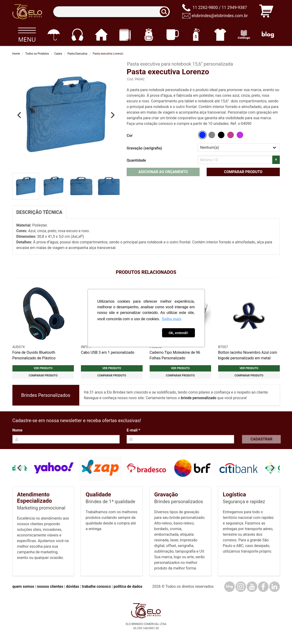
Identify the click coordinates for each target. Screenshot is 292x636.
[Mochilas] (149, 34)
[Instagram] (240, 586)
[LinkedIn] (274, 586)
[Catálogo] (244, 34)
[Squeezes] (196, 34)
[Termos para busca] (111, 11)
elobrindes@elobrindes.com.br (220, 15)
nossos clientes (50, 586)
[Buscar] (165, 11)
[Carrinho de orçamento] (266, 12)
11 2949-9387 (234, 7)
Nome (17, 430)
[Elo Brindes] (27, 11)
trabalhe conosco (96, 586)
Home (16, 53)
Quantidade (136, 160)
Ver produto (43, 368)
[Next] (112, 115)
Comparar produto (243, 172)
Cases (58, 53)
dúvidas (72, 586)
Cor (130, 135)
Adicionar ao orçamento (163, 172)
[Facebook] (263, 586)
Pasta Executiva (77, 53)
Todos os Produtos (37, 53)
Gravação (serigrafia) (144, 148)
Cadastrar (261, 439)
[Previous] (20, 115)
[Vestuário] (220, 34)
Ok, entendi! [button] (178, 333)
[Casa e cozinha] (101, 34)
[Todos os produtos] (27, 34)
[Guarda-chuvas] (53, 34)
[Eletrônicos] (77, 34)
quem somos (23, 586)
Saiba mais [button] (172, 319)
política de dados (128, 586)
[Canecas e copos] (172, 34)
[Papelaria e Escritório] (125, 34)
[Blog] (268, 34)
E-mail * (133, 430)
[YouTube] (252, 586)
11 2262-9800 (205, 7)
